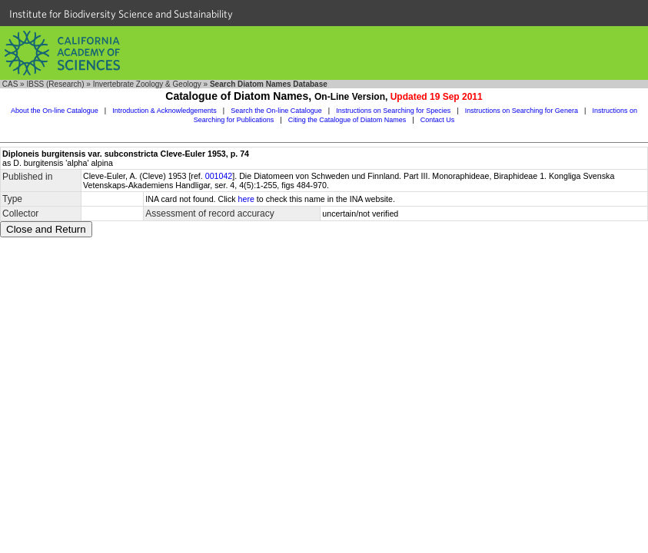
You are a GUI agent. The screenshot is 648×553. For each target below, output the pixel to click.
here (246, 199)
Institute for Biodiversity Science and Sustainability (121, 14)
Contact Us (437, 120)
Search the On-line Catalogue (276, 110)
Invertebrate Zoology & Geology (147, 84)
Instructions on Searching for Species (393, 110)
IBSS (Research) (55, 84)
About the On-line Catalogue (54, 110)
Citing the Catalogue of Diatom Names (347, 120)
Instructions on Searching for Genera (521, 110)
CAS (10, 84)
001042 (219, 175)
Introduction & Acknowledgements (164, 110)
